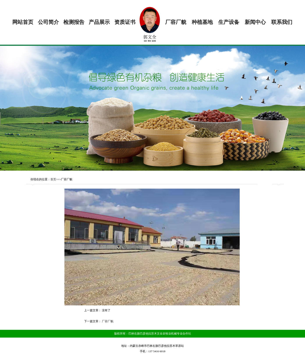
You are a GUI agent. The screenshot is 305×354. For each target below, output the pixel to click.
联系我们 (281, 22)
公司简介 (48, 22)
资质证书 (124, 22)
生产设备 (228, 22)
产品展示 (99, 22)
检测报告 (73, 22)
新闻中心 (255, 22)
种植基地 (202, 22)
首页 (53, 179)
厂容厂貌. (108, 321)
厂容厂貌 (175, 22)
